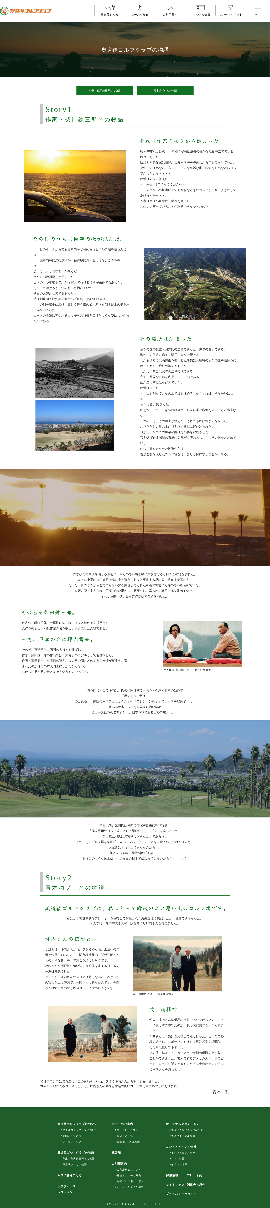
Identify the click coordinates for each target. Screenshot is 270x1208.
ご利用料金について (129, 1169)
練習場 (116, 1152)
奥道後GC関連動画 (128, 1141)
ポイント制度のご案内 (130, 1187)
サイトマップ (175, 1184)
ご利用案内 (170, 12)
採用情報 (172, 1175)
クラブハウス (67, 1186)
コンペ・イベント (231, 12)
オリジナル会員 (200, 12)
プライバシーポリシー (181, 1193)
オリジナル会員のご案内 (183, 1123)
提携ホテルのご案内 (129, 1175)
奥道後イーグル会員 (183, 1135)
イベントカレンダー (183, 1152)
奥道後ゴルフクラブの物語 (76, 1152)
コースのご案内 (122, 1123)
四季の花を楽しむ (70, 1175)
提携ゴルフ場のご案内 (130, 1181)
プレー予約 (194, 1175)
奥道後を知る (110, 12)
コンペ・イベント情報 (181, 1146)
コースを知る (140, 12)
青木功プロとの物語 (165, 90)
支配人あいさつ (72, 1135)
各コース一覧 (125, 1135)
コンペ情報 (178, 1158)
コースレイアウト (127, 1130)
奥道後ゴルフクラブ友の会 (187, 1130)
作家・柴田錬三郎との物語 (104, 90)
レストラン (65, 1192)
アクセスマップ (72, 1141)
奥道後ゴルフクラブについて (77, 1123)
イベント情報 (179, 1164)
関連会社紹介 (196, 1184)
